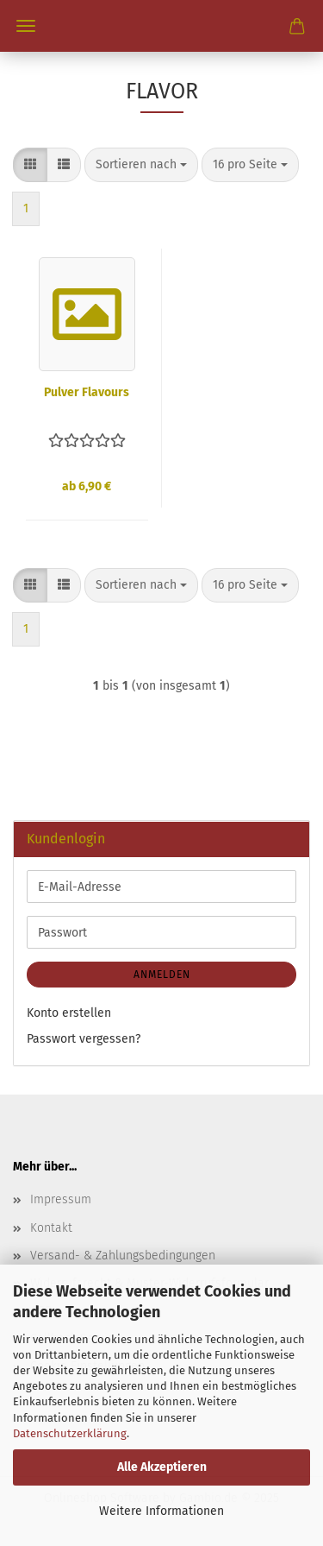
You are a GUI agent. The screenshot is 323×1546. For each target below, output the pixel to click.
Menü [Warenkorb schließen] (25, 26)
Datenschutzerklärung (70, 1433)
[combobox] (141, 165)
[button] (30, 165)
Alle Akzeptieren (162, 1467)
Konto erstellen (69, 1013)
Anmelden (162, 975)
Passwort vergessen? (83, 1039)
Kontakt (51, 1228)
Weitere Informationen (161, 1511)
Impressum (60, 1199)
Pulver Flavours (86, 392)
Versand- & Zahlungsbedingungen (122, 1255)
